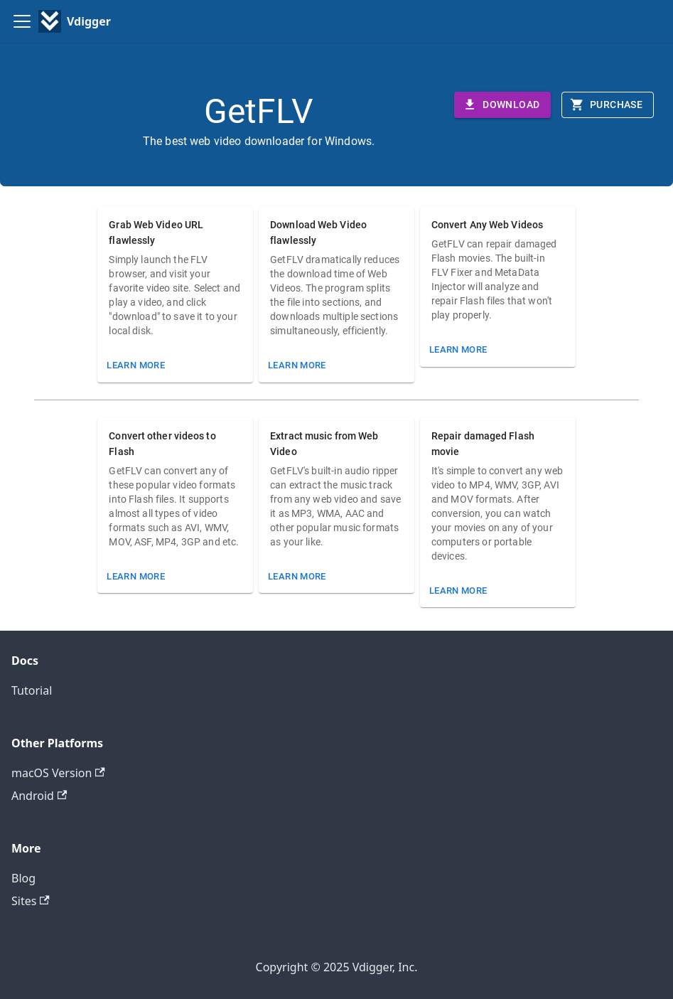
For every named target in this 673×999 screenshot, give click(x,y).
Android (39, 795)
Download (501, 104)
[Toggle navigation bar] (22, 21)
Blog (23, 878)
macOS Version (58, 773)
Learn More (136, 365)
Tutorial (31, 690)
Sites (30, 901)
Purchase (606, 104)
